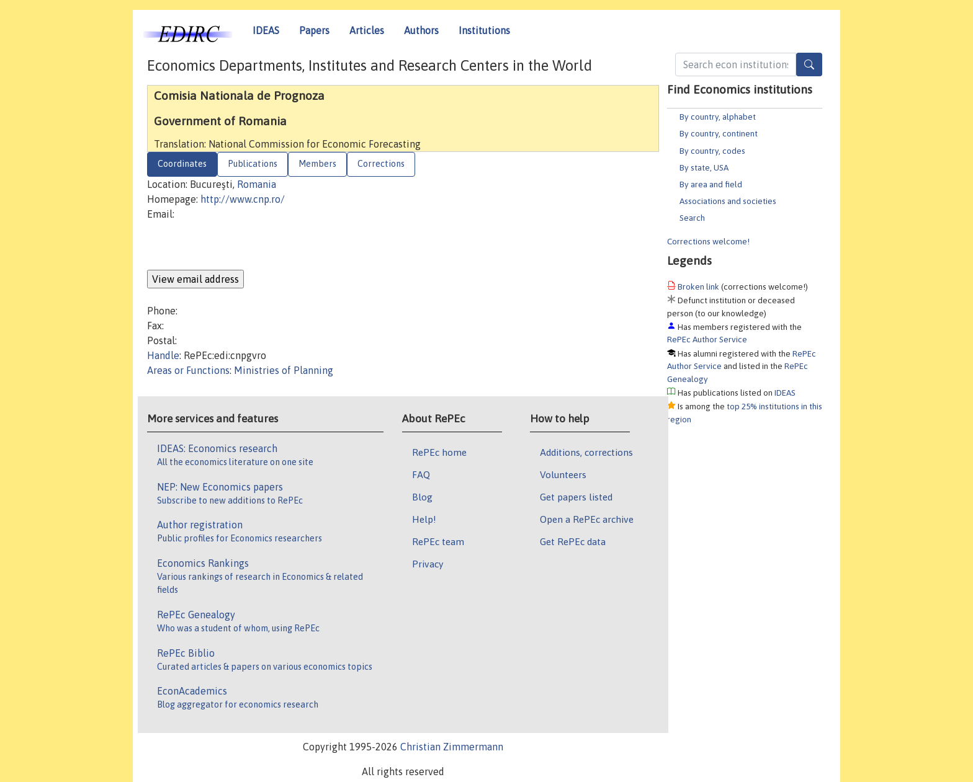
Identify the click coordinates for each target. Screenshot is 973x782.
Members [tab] (317, 164)
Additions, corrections (586, 452)
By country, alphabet (717, 117)
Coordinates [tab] (182, 164)
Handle (163, 355)
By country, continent (718, 133)
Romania (256, 184)
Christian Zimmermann (451, 746)
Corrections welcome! (708, 241)
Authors (421, 30)
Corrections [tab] (381, 164)
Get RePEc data (573, 541)
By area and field (710, 184)
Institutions (484, 30)
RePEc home (439, 452)
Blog (422, 496)
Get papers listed (576, 496)
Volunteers (563, 474)
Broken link (698, 286)
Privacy (427, 563)
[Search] (809, 64)
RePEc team (438, 541)
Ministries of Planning (283, 370)
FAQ (421, 474)
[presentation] (241, 245)
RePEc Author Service (707, 339)
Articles (366, 30)
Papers (314, 30)
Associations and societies (727, 201)
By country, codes (712, 151)
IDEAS (266, 30)
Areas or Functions (188, 370)
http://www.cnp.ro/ (242, 199)
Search (692, 218)
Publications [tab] (252, 164)
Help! (424, 519)
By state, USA (704, 167)
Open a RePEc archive (587, 519)
